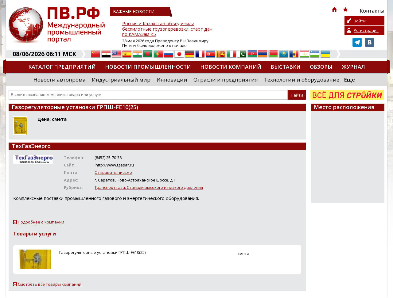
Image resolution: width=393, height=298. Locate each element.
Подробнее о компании (41, 222)
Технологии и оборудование (301, 79)
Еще (349, 79)
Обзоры (321, 66)
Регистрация (366, 30)
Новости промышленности (148, 66)
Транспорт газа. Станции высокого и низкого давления (149, 187)
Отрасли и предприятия (225, 79)
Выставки (285, 66)
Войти (360, 21)
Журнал (353, 66)
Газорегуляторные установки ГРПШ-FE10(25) (102, 252)
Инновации (172, 79)
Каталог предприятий (62, 66)
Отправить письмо (113, 172)
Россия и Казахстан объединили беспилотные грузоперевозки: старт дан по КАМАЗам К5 (167, 29)
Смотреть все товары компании (49, 284)
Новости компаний (230, 66)
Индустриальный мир (121, 79)
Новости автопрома (59, 79)
